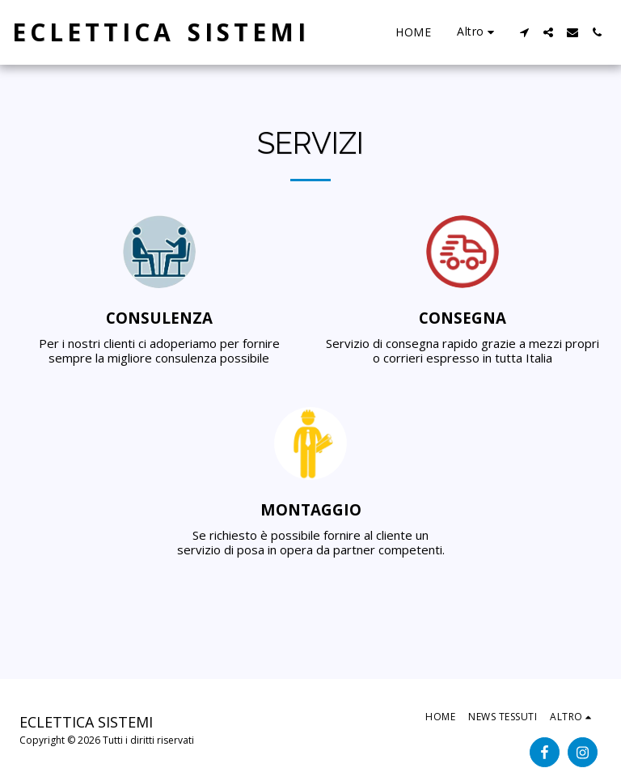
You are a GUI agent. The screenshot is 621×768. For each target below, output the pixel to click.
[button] (524, 32)
